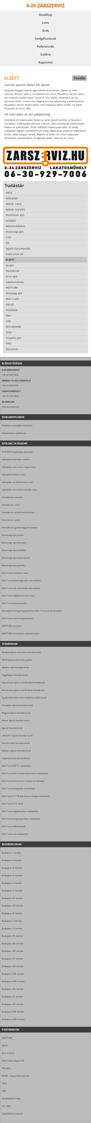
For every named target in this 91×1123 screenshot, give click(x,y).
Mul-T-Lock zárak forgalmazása (17, 618)
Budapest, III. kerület (12, 867)
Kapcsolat (45, 62)
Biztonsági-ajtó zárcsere (14, 542)
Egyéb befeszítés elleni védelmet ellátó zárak (24, 697)
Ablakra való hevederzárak (15, 667)
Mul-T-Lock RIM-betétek (13, 826)
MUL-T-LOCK (8, 1053)
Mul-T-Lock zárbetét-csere (15, 572)
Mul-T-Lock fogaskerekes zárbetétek (20, 811)
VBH (4, 1091)
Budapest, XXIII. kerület (13, 1019)
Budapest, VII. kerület (12, 898)
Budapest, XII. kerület (12, 936)
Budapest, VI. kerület (12, 890)
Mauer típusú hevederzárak (15, 720)
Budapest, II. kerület (12, 860)
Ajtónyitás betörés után (13, 474)
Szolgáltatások (45, 39)
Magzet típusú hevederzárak (16, 712)
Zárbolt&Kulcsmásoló (12, 1113)
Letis (45, 23)
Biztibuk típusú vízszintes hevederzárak (21, 652)
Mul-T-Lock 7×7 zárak (12, 803)
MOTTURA (7, 1038)
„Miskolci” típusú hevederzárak (17, 735)
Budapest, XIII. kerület (12, 943)
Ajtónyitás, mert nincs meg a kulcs (19, 466)
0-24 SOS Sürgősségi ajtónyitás (17, 451)
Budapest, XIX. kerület (13, 989)
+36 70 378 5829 (10, 396)
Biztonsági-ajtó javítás (13, 535)
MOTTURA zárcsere (12, 625)
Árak (45, 31)
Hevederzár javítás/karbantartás (18, 512)
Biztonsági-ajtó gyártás (13, 565)
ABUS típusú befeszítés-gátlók (17, 659)
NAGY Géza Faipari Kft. (13, 1060)
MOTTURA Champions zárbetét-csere (20, 633)
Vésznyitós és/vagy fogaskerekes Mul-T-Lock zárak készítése (32, 610)
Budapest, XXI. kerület (13, 1004)
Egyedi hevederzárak (12, 727)
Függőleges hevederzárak (15, 675)
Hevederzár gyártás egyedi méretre (20, 527)
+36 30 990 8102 (10, 385)
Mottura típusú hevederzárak (16, 750)
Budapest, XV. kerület (12, 958)
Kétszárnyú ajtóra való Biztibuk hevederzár (23, 690)
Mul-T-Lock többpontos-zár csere (18, 595)
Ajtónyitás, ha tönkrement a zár (17, 482)
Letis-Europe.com (10, 406)
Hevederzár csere (11, 504)
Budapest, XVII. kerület (13, 973)
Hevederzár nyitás (11, 519)
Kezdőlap (45, 15)
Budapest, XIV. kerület (13, 951)
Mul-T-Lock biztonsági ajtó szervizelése (21, 580)
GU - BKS (6, 1106)
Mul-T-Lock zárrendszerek (15, 833)
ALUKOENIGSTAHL (11, 1098)
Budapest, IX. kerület (12, 913)
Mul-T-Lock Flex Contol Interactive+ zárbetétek (25, 773)
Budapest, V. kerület (12, 883)
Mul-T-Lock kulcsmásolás (14, 603)
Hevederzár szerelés (12, 497)
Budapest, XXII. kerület (13, 1011)
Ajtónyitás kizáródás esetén (15, 459)
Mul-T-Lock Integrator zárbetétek (18, 788)
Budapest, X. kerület (12, 920)
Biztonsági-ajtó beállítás (14, 550)
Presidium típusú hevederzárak (17, 705)
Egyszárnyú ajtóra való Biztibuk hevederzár (23, 682)
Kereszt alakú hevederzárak (16, 743)
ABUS (5, 1045)
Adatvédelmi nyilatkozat (14, 433)
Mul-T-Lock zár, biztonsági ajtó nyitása (21, 588)
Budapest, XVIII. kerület (13, 981)
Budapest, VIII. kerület (12, 905)
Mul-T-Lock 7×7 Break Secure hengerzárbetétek (26, 796)
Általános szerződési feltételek (17, 425)
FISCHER (6, 1068)
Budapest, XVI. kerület (13, 966)
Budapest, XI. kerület (12, 928)
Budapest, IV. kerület (12, 875)
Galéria (45, 54)
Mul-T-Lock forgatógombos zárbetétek (21, 818)
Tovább (79, 78)
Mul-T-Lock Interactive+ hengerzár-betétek (23, 780)
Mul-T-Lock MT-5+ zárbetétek (16, 765)
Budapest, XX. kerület (12, 996)
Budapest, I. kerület (11, 852)
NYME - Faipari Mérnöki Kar (15, 1075)
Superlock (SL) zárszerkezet (15, 758)
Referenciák (45, 46)
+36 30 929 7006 (10, 374)
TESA (4, 1083)
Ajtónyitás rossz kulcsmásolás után (19, 489)
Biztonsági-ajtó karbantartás (16, 557)
